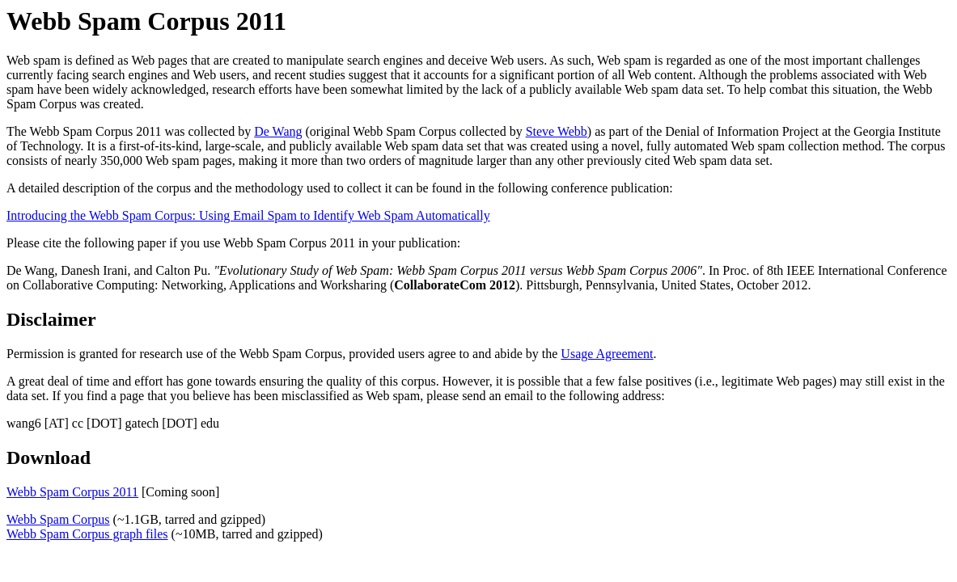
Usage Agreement (607, 354)
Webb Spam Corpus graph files (87, 534)
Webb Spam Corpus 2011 (72, 492)
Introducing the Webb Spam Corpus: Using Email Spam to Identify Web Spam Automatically (248, 215)
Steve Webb (556, 131)
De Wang (278, 131)
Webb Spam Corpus (58, 519)
